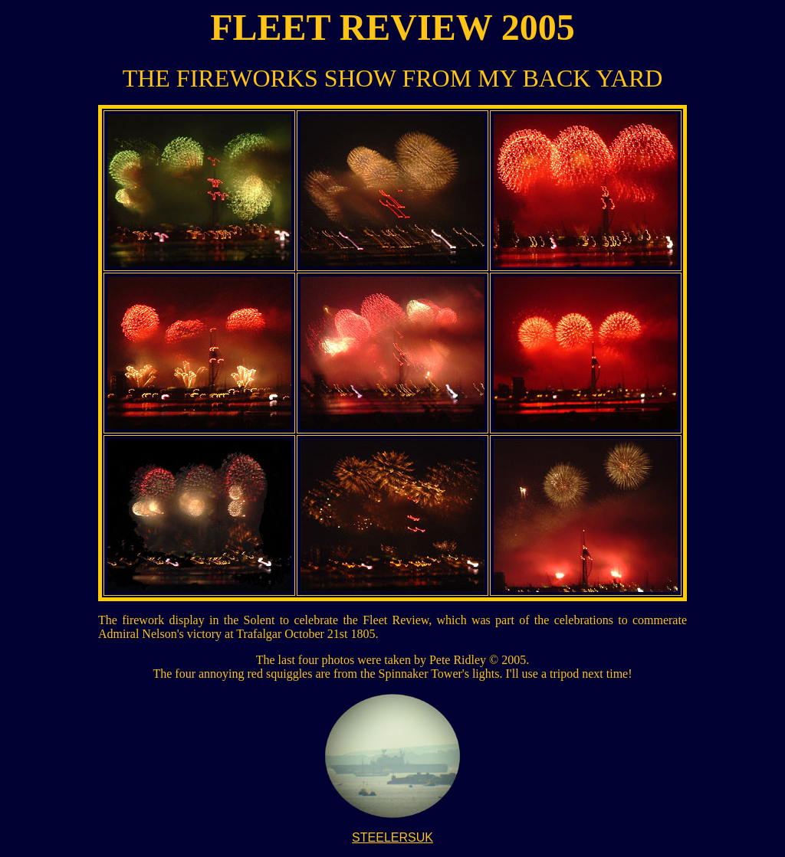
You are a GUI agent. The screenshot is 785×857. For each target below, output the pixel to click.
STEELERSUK (392, 837)
